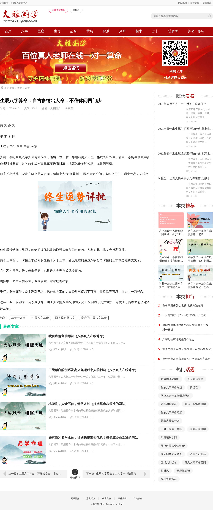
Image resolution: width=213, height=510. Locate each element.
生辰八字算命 (40, 317)
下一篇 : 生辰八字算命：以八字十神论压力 (111, 473)
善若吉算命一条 (170, 420)
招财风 (165, 470)
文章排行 (207, 3)
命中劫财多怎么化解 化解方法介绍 (182, 305)
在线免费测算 (58, 10)
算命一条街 (196, 31)
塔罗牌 (173, 31)
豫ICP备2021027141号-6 (111, 504)
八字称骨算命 (169, 404)
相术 (138, 31)
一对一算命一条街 (171, 429)
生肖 (57, 31)
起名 (73, 31)
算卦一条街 (18, 317)
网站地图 (182, 3)
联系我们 (106, 498)
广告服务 (138, 498)
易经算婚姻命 (169, 479)
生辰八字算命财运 (171, 387)
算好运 (76, 10)
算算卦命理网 (198, 429)
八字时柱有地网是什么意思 (178, 339)
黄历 (89, 31)
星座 (40, 31)
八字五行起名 (198, 454)
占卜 (155, 31)
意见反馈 (90, 498)
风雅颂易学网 (169, 437)
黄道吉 (194, 387)
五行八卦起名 (169, 462)
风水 (122, 31)
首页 (8, 31)
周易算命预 (183, 470)
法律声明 (122, 498)
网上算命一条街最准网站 (175, 395)
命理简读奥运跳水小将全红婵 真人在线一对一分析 (186, 327)
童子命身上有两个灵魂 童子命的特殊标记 (186, 349)
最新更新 (194, 3)
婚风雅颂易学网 (170, 379)
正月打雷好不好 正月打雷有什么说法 (184, 315)
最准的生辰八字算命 (94, 317)
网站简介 (75, 498)
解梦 (106, 31)
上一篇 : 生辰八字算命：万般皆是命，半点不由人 (35, 473)
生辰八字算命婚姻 (171, 412)
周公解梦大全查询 (171, 454)
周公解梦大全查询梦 (173, 445)
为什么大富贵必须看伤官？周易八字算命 (186, 358)
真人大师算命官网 (195, 462)
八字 (24, 31)
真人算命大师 (195, 379)
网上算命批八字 (65, 317)
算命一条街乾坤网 (195, 404)
